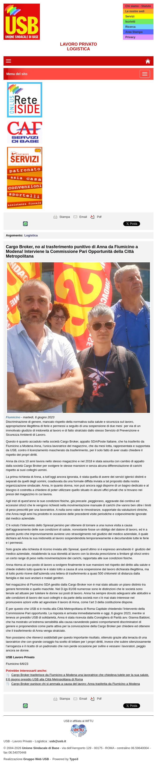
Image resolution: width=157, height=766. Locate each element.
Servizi (129, 16)
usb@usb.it (58, 741)
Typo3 (73, 759)
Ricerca (130, 26)
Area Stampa (133, 32)
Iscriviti (130, 21)
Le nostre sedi (134, 11)
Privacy (130, 37)
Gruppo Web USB (36, 759)
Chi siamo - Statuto (138, 6)
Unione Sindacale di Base (40, 748)
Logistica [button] (31, 235)
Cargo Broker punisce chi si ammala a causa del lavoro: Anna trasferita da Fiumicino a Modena (75, 684)
